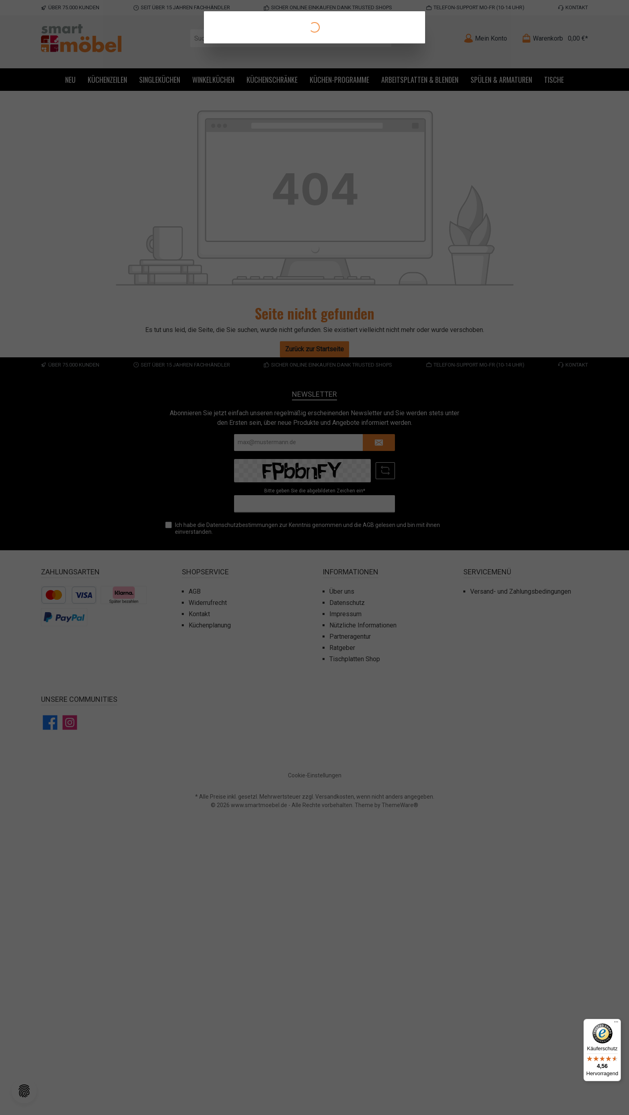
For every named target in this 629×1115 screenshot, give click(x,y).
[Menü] (616, 1024)
